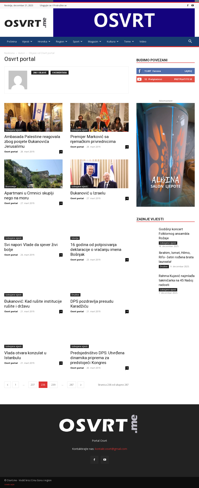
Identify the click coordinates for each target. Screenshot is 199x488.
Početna (12, 41)
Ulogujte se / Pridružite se (53, 5)
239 (53, 384)
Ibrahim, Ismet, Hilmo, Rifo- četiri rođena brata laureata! (176, 257)
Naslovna (9, 53)
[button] (190, 42)
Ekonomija (10, 186)
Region (61, 41)
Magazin (94, 41)
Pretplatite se (183, 79)
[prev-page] (7, 385)
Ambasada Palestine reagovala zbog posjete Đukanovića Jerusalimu (32, 141)
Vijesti (27, 41)
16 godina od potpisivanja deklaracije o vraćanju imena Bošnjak (95, 249)
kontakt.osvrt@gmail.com (111, 449)
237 (33, 384)
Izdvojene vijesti (13, 130)
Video (143, 41)
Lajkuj (188, 70)
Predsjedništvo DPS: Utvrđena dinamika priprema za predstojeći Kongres (97, 358)
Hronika (44, 41)
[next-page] (81, 385)
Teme (129, 41)
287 (72, 384)
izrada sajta (9, 484)
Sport (77, 41)
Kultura (113, 41)
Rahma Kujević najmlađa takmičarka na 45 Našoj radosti (177, 280)
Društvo (75, 294)
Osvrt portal (11, 151)
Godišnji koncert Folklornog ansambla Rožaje (174, 233)
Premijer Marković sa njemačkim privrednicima (93, 139)
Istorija (75, 238)
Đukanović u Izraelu (87, 193)
